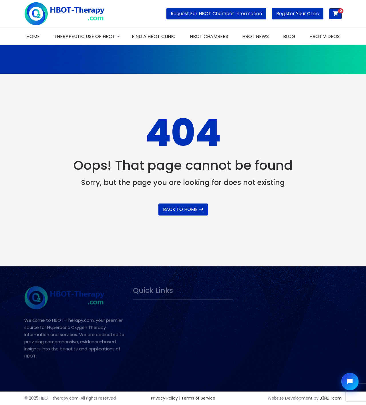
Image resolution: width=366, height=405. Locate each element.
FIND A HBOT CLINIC (154, 36)
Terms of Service (198, 398)
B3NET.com (331, 398)
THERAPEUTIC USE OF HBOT (84, 36)
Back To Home (183, 209)
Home (33, 36)
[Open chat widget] (350, 381)
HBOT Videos (324, 36)
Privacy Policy (164, 398)
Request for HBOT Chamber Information (216, 13)
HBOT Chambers (209, 36)
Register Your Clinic (297, 13)
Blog (289, 36)
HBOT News (255, 36)
